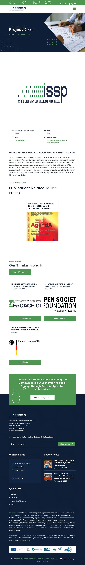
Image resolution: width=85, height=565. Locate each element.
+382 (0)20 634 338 (48, 3)
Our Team (14, 497)
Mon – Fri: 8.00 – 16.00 (12, 3)
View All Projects (20, 272)
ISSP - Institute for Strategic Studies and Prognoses (37, 559)
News (12, 504)
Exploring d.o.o (42, 561)
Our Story (14, 494)
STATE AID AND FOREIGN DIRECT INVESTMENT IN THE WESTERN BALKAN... (59, 286)
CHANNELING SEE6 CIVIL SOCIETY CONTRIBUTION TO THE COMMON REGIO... (25, 329)
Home (11, 35)
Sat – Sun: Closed (25, 3)
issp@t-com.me (37, 3)
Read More (25, 319)
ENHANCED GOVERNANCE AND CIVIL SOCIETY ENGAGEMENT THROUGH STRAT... (24, 286)
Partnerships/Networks (18, 501)
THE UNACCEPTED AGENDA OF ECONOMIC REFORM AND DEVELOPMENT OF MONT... (41, 205)
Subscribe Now (66, 444)
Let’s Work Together (42, 397)
